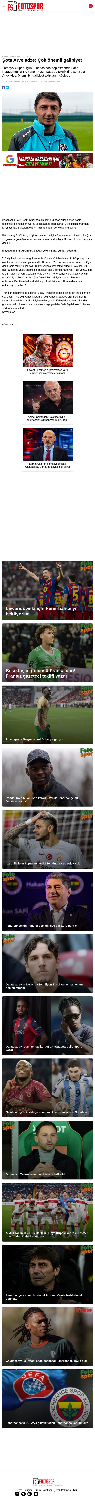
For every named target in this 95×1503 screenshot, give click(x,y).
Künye (18, 1490)
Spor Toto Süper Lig (23, 56)
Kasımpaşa (8, 324)
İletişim (28, 1490)
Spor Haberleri (8, 56)
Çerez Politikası (62, 1490)
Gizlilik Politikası (43, 1490)
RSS (75, 1490)
